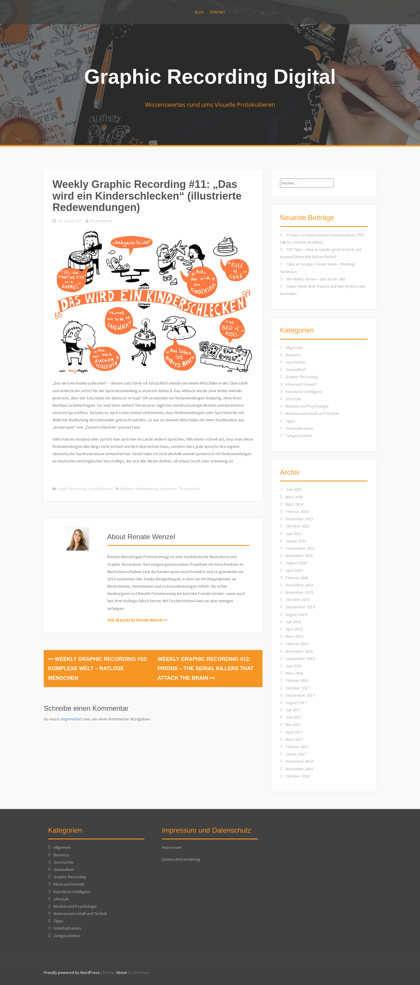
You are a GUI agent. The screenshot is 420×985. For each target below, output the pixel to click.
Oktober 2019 (297, 599)
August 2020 (296, 562)
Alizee (121, 972)
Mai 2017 (293, 724)
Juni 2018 (294, 665)
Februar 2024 (297, 511)
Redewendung (146, 488)
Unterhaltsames (100, 488)
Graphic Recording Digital (210, 76)
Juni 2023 (294, 533)
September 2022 (300, 548)
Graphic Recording (71, 488)
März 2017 (294, 739)
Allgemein (294, 347)
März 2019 (294, 636)
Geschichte (295, 362)
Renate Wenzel (100, 221)
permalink (191, 488)
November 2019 (299, 592)
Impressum (171, 847)
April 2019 (294, 629)
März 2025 (294, 497)
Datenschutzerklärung (181, 859)
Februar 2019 (297, 643)
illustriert (126, 488)
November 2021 (299, 555)
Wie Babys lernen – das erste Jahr (316, 279)
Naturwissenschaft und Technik (312, 413)
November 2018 (299, 651)
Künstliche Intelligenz (304, 391)
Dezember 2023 (299, 518)
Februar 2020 (297, 577)
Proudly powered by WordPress (72, 972)
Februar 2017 (297, 746)
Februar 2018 (297, 680)
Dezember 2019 (299, 585)
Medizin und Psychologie (307, 406)
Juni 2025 (294, 489)
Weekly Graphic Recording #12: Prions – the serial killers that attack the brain (205, 668)
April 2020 (294, 570)
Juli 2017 (293, 709)
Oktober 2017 (297, 688)
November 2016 (299, 768)
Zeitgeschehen (299, 435)
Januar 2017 (296, 754)
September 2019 (300, 606)
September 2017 (300, 695)
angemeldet (71, 719)
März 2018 (294, 673)
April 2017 (294, 732)
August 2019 (296, 614)
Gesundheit (296, 369)
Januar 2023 (296, 541)
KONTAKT (217, 12)
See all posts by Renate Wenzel (134, 620)
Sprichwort (168, 488)
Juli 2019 (293, 621)
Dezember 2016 (299, 761)
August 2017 (296, 702)
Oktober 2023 (297, 526)
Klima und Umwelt (301, 384)
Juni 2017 (294, 717)
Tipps (290, 421)
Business (293, 354)
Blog (199, 12)
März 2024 (294, 504)
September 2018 (300, 658)
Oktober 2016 (297, 776)
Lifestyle (293, 398)
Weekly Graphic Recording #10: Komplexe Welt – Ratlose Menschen (98, 668)
